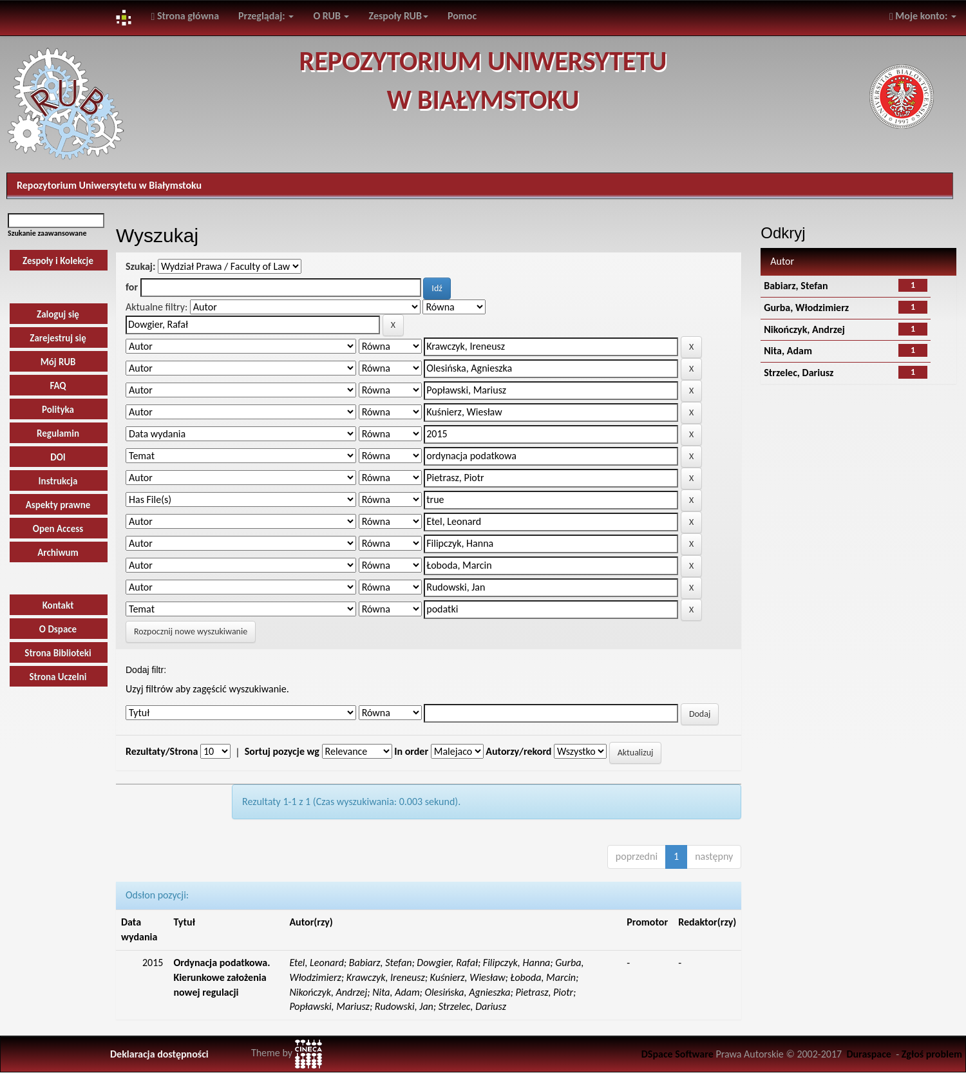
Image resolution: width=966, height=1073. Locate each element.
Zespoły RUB (398, 16)
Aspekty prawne (58, 505)
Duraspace (868, 1054)
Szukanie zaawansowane (47, 233)
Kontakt (58, 605)
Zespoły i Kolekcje (58, 261)
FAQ (58, 386)
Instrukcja (58, 481)
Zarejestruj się (58, 338)
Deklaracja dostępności (159, 1054)
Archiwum (58, 552)
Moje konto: (922, 16)
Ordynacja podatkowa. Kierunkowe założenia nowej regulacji (221, 977)
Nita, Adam (788, 351)
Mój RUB (58, 362)
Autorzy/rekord (518, 751)
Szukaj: (140, 266)
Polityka (58, 409)
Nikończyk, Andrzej (804, 329)
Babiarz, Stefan (796, 286)
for (132, 287)
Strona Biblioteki (57, 653)
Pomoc (462, 16)
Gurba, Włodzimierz (806, 307)
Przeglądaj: (266, 16)
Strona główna (185, 16)
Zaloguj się (58, 314)
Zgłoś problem (932, 1054)
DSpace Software (677, 1054)
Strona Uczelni (57, 677)
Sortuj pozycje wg (282, 751)
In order (411, 751)
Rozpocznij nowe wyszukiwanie (190, 631)
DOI (58, 457)
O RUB (331, 16)
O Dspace (58, 629)
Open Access (58, 529)
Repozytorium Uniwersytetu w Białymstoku (109, 185)
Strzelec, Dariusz (798, 372)
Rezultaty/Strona (162, 751)
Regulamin (58, 433)
